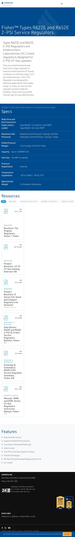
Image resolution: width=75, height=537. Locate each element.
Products (5, 516)
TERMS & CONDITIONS (9, 531)
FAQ (33, 516)
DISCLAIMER (28, 531)
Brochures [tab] (12, 201)
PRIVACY (19, 531)
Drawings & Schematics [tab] (49, 201)
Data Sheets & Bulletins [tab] (29, 201)
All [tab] (3, 201)
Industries (25, 516)
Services (15, 516)
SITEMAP (36, 531)
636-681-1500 (12, 481)
